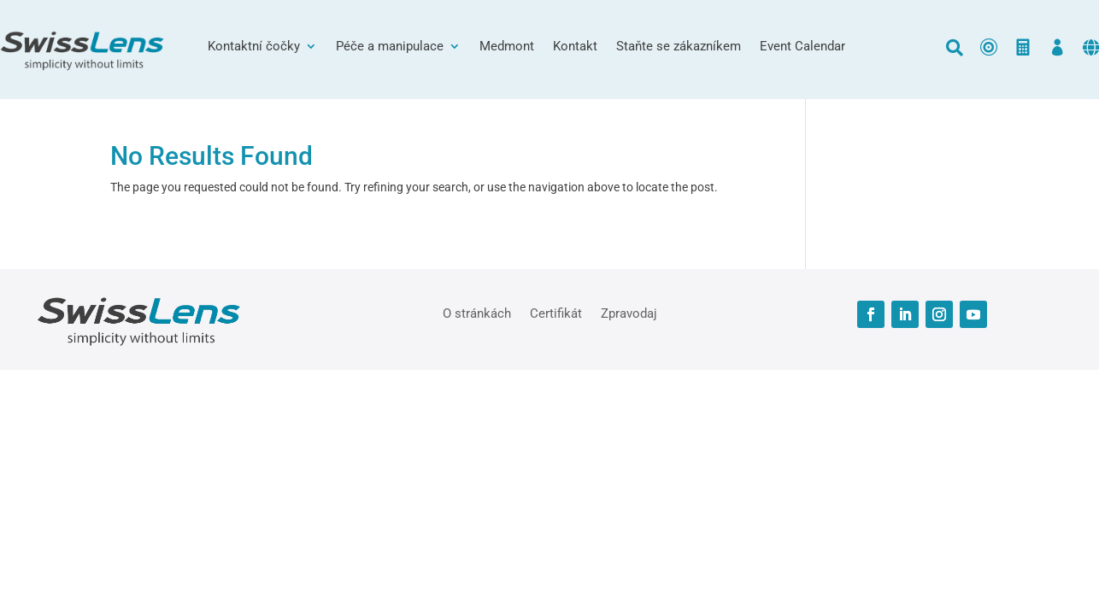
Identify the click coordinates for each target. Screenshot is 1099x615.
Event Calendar (802, 47)
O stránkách (477, 312)
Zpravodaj (629, 312)
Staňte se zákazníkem (678, 47)
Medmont (506, 47)
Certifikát (556, 312)
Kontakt (575, 47)
